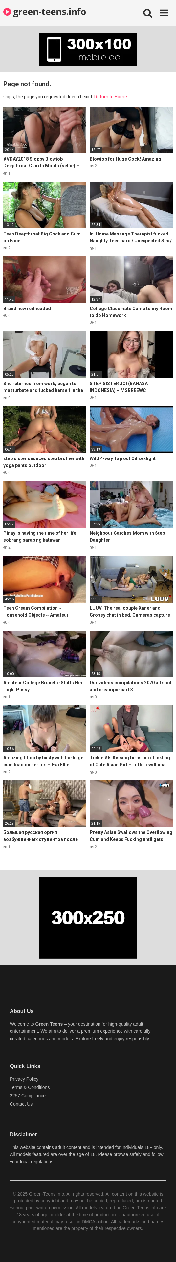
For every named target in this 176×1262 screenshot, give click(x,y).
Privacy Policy (24, 1079)
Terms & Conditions (30, 1087)
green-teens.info (44, 11)
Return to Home (110, 96)
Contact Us (21, 1104)
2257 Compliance (28, 1095)
